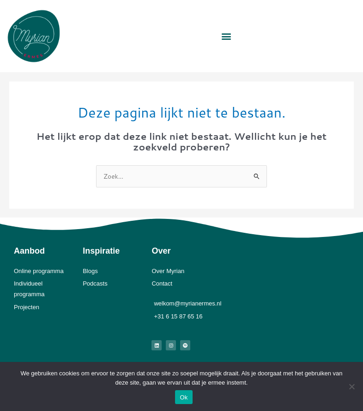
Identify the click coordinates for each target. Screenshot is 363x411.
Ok (184, 397)
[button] (226, 36)
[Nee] (351, 386)
